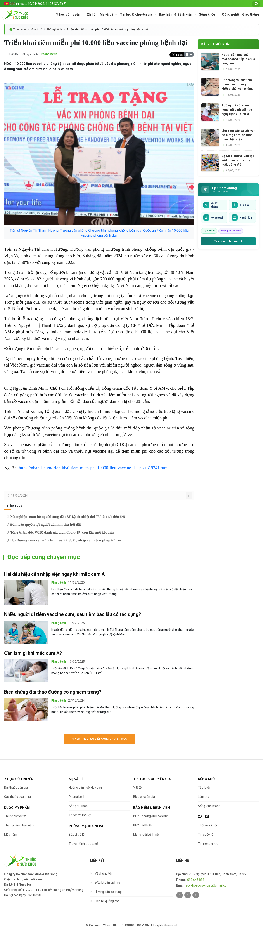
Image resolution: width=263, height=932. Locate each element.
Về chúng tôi (103, 873)
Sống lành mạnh (209, 806)
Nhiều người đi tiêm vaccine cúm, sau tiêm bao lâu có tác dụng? (72, 614)
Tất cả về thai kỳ (80, 815)
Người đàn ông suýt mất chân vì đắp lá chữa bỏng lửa (238, 59)
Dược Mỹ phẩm (17, 808)
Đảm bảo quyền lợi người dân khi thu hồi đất (43, 524)
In (188, 54)
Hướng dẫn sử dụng (108, 892)
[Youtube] (195, 895)
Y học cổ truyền (68, 14)
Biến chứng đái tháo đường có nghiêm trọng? (52, 692)
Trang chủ (19, 29)
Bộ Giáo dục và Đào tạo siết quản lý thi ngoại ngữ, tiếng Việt (237, 160)
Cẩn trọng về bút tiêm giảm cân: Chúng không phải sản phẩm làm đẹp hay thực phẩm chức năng (238, 84)
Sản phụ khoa (78, 806)
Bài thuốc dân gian (16, 787)
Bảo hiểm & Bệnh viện (176, 14)
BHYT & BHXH (142, 825)
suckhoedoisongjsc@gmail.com (207, 885)
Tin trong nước (208, 843)
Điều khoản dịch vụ (107, 882)
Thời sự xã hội (207, 825)
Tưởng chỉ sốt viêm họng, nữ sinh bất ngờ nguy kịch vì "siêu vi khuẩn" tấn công (236, 110)
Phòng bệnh (54, 29)
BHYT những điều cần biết (150, 816)
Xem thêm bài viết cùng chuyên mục (99, 738)
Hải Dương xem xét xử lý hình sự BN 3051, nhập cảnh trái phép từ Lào (63, 540)
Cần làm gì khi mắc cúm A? (33, 653)
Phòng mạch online (86, 826)
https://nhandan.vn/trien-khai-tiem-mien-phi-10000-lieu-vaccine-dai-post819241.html (94, 467)
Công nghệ (230, 14)
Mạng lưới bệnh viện (146, 834)
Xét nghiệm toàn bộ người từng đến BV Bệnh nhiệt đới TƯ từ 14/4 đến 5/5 (65, 517)
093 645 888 (195, 880)
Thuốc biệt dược (15, 816)
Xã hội (91, 14)
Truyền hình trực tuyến (84, 843)
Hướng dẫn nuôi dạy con (85, 787)
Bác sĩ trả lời (77, 834)
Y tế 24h (138, 787)
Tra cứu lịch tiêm (228, 241)
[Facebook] (187, 895)
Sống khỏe (207, 14)
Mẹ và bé (107, 14)
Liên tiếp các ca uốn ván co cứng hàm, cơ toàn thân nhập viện (238, 135)
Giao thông (250, 14)
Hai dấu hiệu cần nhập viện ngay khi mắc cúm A (54, 574)
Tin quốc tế (205, 834)
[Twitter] (179, 895)
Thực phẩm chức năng (19, 825)
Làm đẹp (204, 796)
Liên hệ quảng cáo (107, 901)
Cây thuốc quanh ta (17, 796)
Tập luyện (204, 787)
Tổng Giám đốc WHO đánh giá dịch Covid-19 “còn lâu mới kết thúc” (61, 532)
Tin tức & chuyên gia (136, 14)
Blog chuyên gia (144, 796)
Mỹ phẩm (10, 834)
